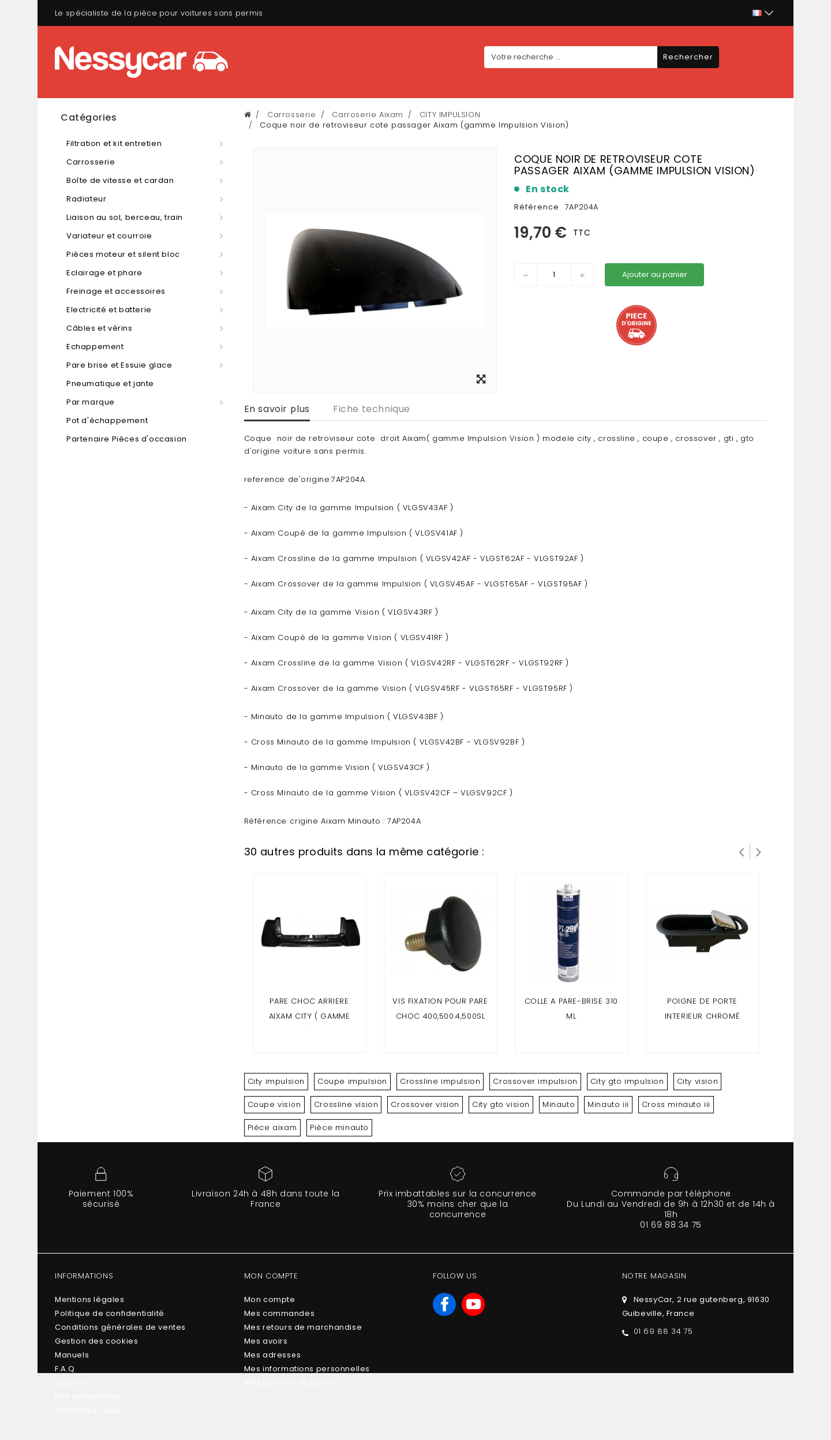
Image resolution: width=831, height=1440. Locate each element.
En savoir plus (277, 409)
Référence (536, 206)
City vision (697, 1081)
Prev (741, 851)
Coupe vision (274, 1104)
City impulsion (276, 1081)
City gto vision (501, 1104)
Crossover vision (425, 1104)
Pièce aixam (273, 1127)
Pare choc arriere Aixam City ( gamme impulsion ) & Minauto (310, 1016)
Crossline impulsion (440, 1081)
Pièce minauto (339, 1127)
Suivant (759, 851)
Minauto (558, 1104)
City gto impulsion (627, 1081)
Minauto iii (608, 1104)
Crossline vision (346, 1104)
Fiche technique (371, 409)
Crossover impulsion (535, 1081)
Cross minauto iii (676, 1104)
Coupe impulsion (352, 1081)
